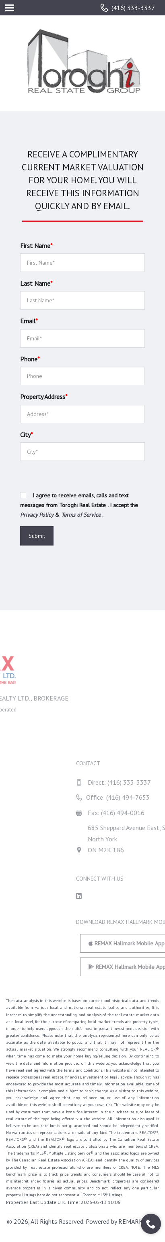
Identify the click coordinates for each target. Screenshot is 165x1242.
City (26, 435)
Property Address (44, 397)
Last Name (36, 283)
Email (29, 321)
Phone (30, 359)
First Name (36, 246)
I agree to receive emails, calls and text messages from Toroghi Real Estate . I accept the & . (79, 505)
